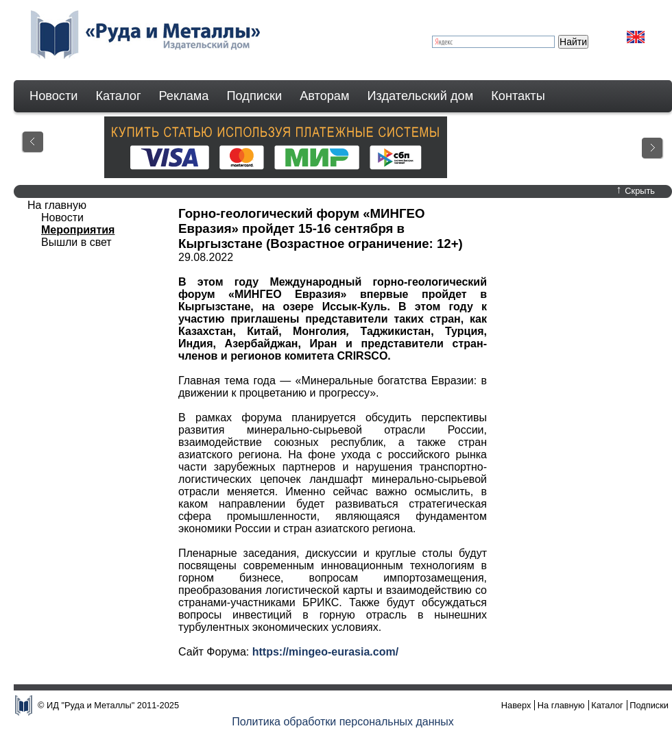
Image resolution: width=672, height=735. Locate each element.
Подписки (255, 96)
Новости (53, 96)
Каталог (118, 96)
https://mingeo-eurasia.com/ (325, 652)
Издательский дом (421, 96)
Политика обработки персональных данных (343, 721)
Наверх (516, 705)
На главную (56, 205)
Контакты (518, 96)
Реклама (184, 96)
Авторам (324, 96)
